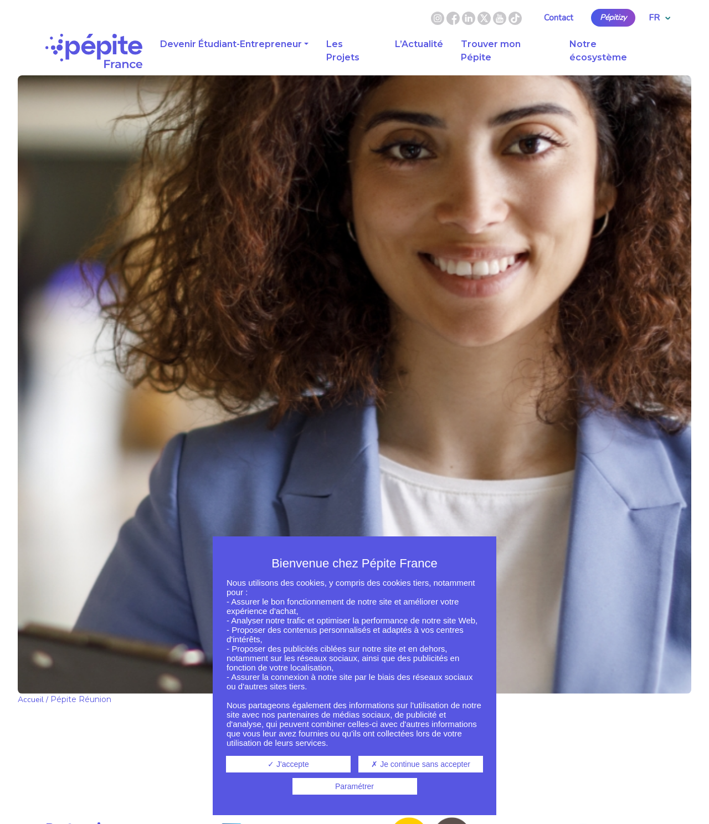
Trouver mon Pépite (491, 51)
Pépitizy (613, 18)
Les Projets (342, 51)
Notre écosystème (598, 51)
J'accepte (288, 764)
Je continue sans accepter (420, 764)
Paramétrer (354, 786)
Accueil (31, 699)
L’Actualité (419, 44)
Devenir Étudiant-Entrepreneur (231, 44)
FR (659, 18)
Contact (558, 17)
